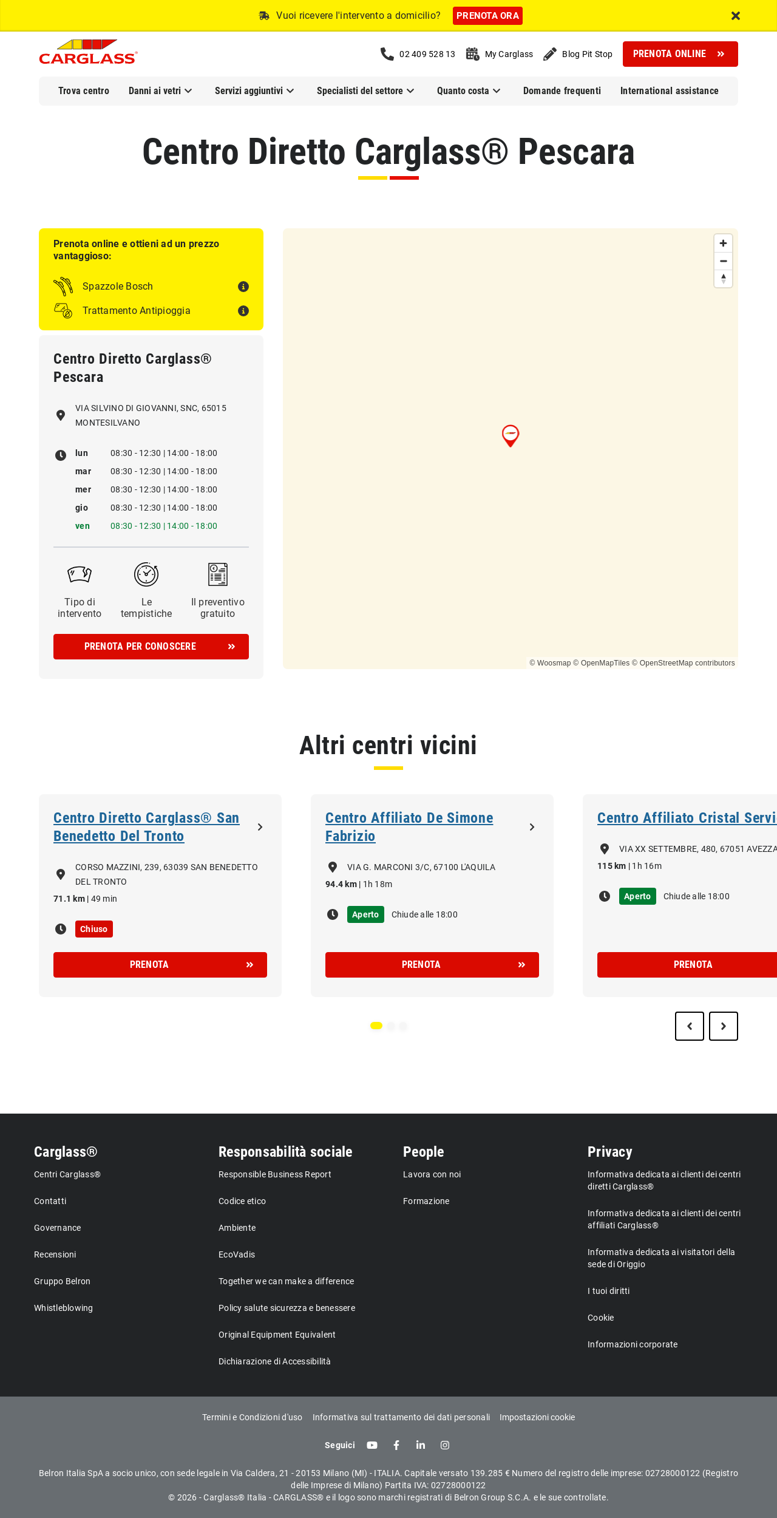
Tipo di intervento (80, 607)
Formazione (426, 1201)
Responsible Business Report (275, 1174)
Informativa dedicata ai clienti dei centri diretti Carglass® (664, 1180)
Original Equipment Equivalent (277, 1334)
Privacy (610, 1151)
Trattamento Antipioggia (137, 310)
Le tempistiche (146, 607)
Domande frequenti (562, 91)
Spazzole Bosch (118, 286)
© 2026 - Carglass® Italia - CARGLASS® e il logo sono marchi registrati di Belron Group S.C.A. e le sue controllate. (388, 1497)
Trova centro (83, 91)
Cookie (601, 1317)
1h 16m (647, 866)
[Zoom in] (723, 243)
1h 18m (378, 884)
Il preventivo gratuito (218, 607)
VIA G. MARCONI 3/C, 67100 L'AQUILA (421, 867)
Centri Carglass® (67, 1174)
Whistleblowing (63, 1308)
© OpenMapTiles (601, 663)
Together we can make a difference (286, 1281)
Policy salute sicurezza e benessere (287, 1308)
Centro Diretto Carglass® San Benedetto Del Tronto (146, 827)
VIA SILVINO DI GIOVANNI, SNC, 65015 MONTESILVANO (150, 415)
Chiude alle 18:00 (425, 914)
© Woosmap (550, 663)
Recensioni (55, 1254)
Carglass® (66, 1151)
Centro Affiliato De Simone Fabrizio (409, 827)
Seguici (340, 1445)
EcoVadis (237, 1254)
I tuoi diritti (609, 1291)
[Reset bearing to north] (723, 278)
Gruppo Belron (62, 1281)
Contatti (50, 1201)
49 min (104, 899)
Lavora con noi (432, 1174)
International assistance (669, 91)
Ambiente (237, 1228)
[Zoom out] (723, 261)
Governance (57, 1228)
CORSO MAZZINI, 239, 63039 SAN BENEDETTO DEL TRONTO (166, 874)
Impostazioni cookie (537, 1417)
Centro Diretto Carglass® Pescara (388, 151)
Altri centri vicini (388, 745)
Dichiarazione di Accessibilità (275, 1361)
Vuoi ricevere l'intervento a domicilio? (358, 15)
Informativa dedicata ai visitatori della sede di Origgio (661, 1258)
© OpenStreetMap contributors (683, 663)
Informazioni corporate (633, 1344)
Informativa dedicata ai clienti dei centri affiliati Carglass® (664, 1219)
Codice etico (242, 1201)
